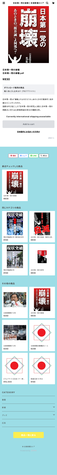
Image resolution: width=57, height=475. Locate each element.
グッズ (4, 415)
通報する (51, 138)
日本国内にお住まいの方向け (28, 132)
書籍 (4, 400)
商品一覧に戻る (28, 435)
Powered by (28, 451)
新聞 (4, 407)
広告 (4, 423)
